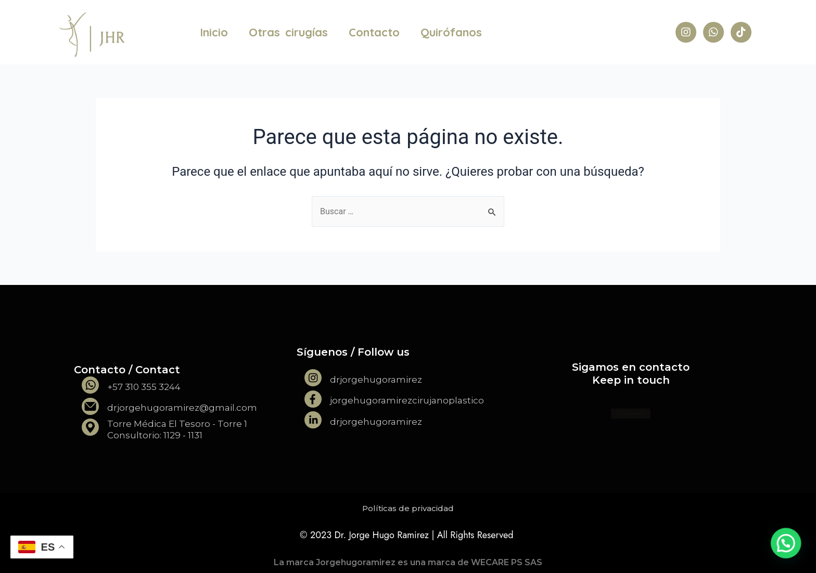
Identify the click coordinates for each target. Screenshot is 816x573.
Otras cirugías (288, 32)
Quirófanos (451, 32)
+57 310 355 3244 (144, 387)
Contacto (374, 32)
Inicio (214, 32)
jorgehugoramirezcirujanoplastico (407, 400)
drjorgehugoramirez (376, 379)
